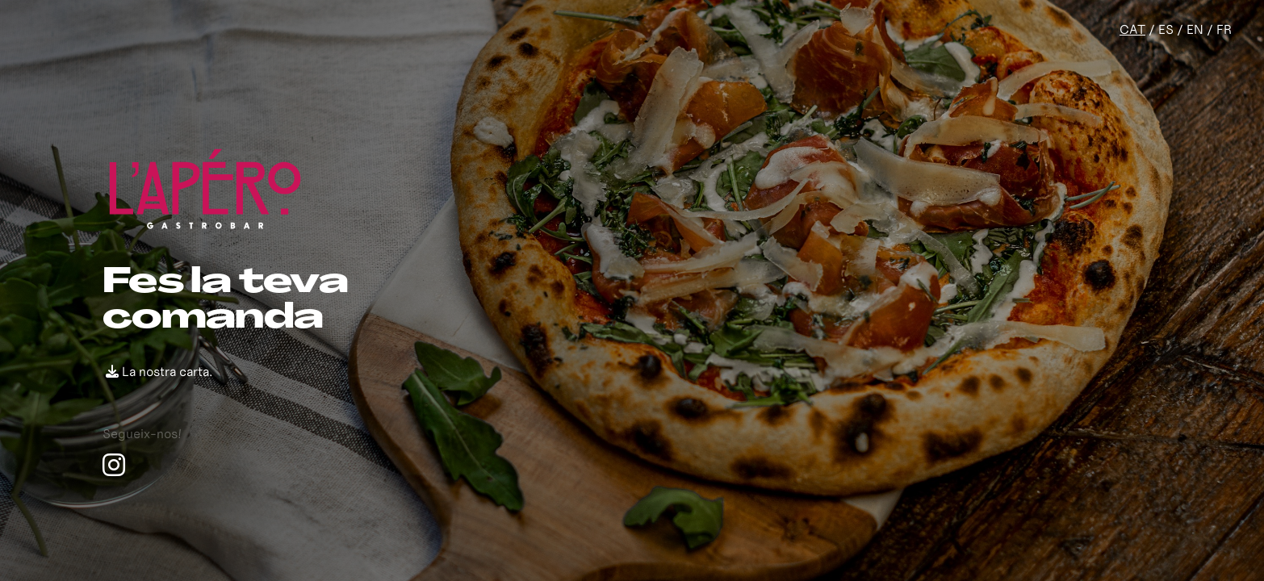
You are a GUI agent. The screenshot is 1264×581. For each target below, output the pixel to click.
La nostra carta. (159, 371)
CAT (1132, 29)
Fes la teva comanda (225, 301)
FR (1224, 29)
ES (1166, 29)
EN (1195, 29)
